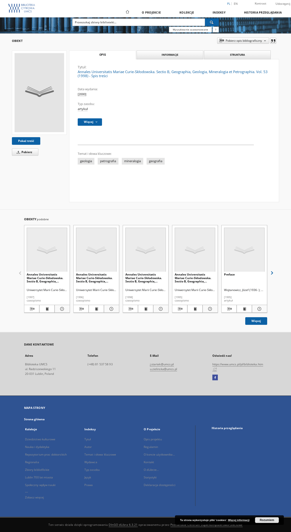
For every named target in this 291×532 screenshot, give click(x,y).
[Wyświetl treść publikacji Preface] (244, 309)
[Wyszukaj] (212, 22)
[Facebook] (215, 378)
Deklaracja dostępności (159, 485)
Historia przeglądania (263, 12)
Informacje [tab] (170, 54)
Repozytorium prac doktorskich (46, 454)
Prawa (88, 485)
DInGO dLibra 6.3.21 (123, 525)
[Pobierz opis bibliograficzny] (31, 309)
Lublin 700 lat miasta (39, 477)
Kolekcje (186, 12)
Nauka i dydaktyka (37, 447)
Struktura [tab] (237, 54)
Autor (88, 447)
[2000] (82, 94)
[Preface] (244, 250)
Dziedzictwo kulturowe (40, 439)
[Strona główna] (127, 12)
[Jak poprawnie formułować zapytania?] (216, 29)
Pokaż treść (26, 141)
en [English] (236, 3)
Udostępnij (283, 4)
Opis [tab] (102, 54)
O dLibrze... (151, 470)
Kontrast (260, 3)
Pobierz (23, 152)
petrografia (108, 161)
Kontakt (149, 462)
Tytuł (87, 439)
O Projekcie (151, 12)
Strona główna (34, 419)
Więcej (256, 321)
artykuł (83, 109)
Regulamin (151, 447)
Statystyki (150, 477)
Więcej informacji (239, 520)
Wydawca (90, 462)
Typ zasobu (92, 470)
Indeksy (219, 12)
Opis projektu (153, 439)
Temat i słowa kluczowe (100, 454)
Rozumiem (267, 520)
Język (87, 477)
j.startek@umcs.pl (162, 364)
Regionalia (32, 462)
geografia (155, 161)
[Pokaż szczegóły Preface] (258, 309)
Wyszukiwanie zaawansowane (190, 29)
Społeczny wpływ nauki (40, 485)
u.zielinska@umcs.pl (163, 369)
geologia (86, 161)
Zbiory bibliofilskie (37, 470)
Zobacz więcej (34, 497)
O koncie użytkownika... (159, 454)
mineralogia (132, 161)
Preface (229, 274)
